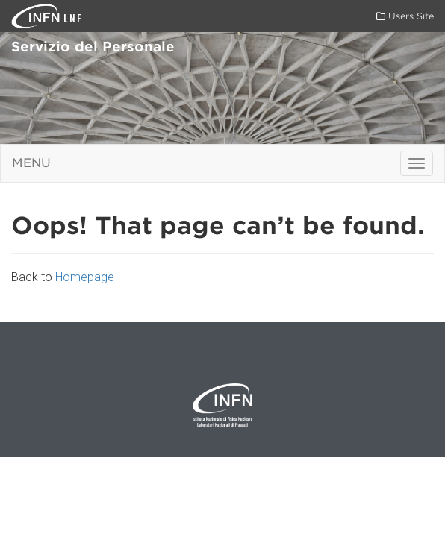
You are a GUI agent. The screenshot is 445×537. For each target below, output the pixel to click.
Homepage (84, 277)
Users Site (405, 16)
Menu (31, 163)
